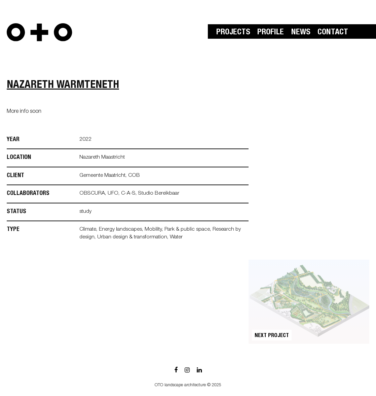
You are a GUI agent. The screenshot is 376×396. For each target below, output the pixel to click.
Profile (270, 33)
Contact (332, 33)
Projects (233, 33)
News (300, 33)
